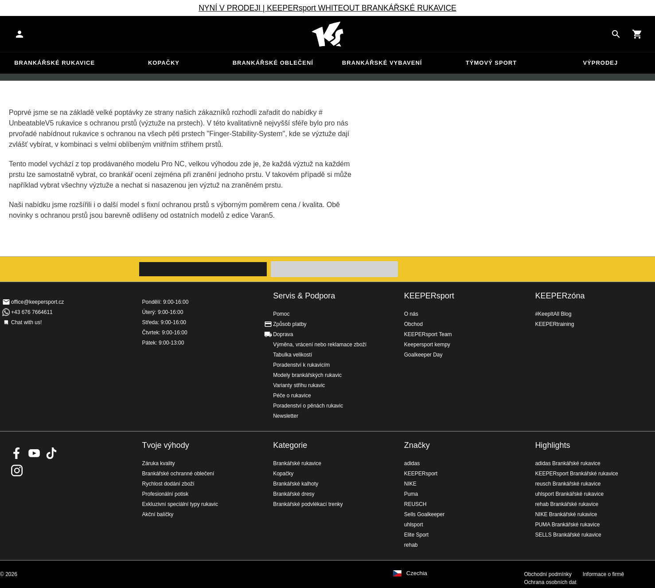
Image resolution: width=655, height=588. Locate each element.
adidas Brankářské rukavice (567, 463)
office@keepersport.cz (37, 302)
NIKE (410, 484)
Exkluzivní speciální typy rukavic (180, 504)
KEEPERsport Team (428, 334)
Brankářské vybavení (382, 62)
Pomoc (281, 314)
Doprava (283, 334)
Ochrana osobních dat (550, 582)
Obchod (413, 324)
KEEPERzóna (560, 295)
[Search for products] (616, 34)
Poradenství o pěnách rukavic (308, 406)
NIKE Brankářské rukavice (566, 514)
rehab (411, 545)
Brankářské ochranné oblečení (178, 473)
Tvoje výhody (165, 445)
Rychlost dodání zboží (168, 484)
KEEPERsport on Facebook (17, 453)
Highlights (552, 445)
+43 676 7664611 (32, 312)
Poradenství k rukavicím (301, 365)
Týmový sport (491, 62)
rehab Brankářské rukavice (566, 504)
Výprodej (600, 62)
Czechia (416, 573)
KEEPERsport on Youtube (34, 453)
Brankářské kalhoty (295, 484)
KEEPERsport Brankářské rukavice (576, 473)
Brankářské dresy (293, 494)
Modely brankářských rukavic (307, 375)
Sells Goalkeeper (424, 514)
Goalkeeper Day (423, 355)
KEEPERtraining (554, 324)
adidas (412, 463)
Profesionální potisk (165, 494)
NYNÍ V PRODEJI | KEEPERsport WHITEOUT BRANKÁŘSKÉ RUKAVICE (327, 8)
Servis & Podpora (304, 295)
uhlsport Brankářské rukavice (569, 494)
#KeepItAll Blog (553, 314)
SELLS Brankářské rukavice (568, 535)
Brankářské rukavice (54, 62)
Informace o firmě (603, 574)
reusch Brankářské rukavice (567, 484)
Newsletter (285, 416)
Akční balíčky (158, 514)
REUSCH (415, 504)
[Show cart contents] (637, 34)
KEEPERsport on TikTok (51, 453)
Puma (411, 494)
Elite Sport (416, 535)
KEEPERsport (429, 295)
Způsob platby (289, 324)
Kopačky (163, 62)
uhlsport (413, 524)
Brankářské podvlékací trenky (308, 504)
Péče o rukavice (292, 395)
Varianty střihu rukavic (299, 385)
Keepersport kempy (427, 344)
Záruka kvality (158, 463)
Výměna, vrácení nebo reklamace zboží (319, 344)
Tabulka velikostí (292, 355)
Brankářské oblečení (273, 62)
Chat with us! (26, 322)
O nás (411, 314)
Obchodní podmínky (547, 574)
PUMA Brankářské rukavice (567, 524)
